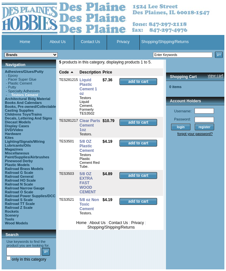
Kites (9, 138)
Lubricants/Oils (18, 145)
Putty (12, 87)
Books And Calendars (23, 103)
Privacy (123, 42)
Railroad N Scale (19, 184)
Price (107, 72)
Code (66, 72)
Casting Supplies (19, 110)
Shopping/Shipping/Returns (165, 42)
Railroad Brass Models (24, 169)
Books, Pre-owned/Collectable (30, 106)
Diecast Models (18, 122)
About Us (57, 42)
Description (90, 72)
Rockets (12, 211)
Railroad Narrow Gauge (24, 188)
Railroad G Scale (19, 173)
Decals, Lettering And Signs (28, 118)
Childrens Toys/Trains (23, 114)
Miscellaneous (17, 153)
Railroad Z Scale (19, 207)
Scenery (12, 215)
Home (25, 42)
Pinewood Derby (19, 161)
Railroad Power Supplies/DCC (30, 196)
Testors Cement (24, 95)
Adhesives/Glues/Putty (24, 71)
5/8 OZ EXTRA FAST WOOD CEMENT (87, 183)
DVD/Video (14, 130)
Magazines (14, 149)
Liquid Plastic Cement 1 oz (88, 87)
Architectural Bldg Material (27, 99)
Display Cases (17, 126)
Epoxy (13, 75)
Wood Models (16, 223)
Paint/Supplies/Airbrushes (27, 157)
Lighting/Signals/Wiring (25, 141)
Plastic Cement (20, 83)
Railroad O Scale (19, 192)
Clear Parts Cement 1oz (89, 125)
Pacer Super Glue (22, 79)
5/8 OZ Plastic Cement (86, 146)
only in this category (26, 259)
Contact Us (90, 42)
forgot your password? (195, 134)
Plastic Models (17, 165)
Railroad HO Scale (20, 180)
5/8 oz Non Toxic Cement (89, 204)
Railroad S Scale (19, 200)
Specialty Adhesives (24, 91)
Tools (9, 219)
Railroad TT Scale (20, 204)
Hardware (13, 134)
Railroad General (19, 176)
